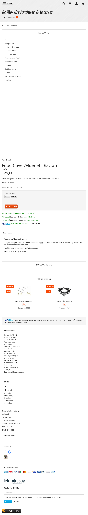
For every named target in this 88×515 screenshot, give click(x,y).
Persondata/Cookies (11, 363)
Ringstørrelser (9, 358)
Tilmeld (8, 501)
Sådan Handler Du (10, 340)
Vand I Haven (8, 365)
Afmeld (16, 501)
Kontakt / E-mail (8, 427)
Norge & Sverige (9, 353)
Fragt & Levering (9, 342)
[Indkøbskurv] (44, 17)
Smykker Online (16, 217)
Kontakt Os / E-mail (10, 335)
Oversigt (7, 370)
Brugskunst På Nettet (11, 367)
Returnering (8, 344)
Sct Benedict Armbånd (64, 301)
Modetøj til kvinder (18, 220)
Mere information (8, 182)
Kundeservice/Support (12, 337)
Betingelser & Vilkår (10, 360)
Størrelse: (10, 193)
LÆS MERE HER (21, 322)
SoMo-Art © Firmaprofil (12, 346)
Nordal (8, 160)
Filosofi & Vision (9, 349)
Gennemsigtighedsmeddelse (14, 372)
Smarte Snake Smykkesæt (24, 301)
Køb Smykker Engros (11, 356)
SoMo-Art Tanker (10, 351)
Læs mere (36, 224)
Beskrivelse (7, 233)
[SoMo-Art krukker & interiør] (27, 12)
